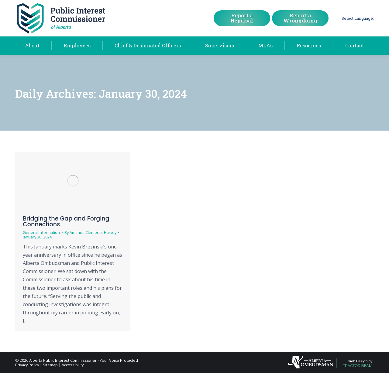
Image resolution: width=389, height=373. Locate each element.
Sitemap (50, 365)
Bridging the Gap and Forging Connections (66, 221)
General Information (41, 232)
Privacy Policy (27, 365)
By (90, 232)
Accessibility (73, 365)
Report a (242, 18)
